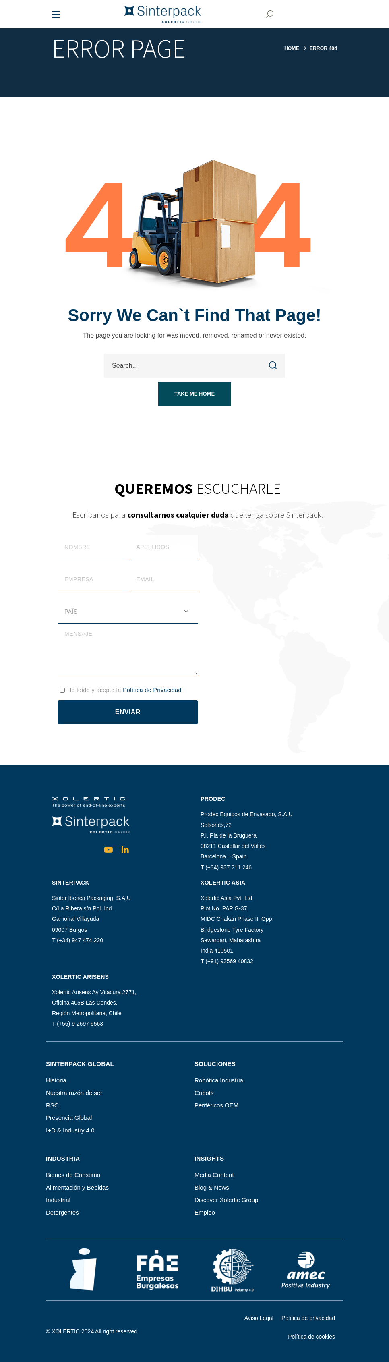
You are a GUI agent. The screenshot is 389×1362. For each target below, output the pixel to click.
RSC (52, 1105)
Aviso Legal (258, 1318)
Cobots (204, 1092)
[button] (269, 14)
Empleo (204, 1212)
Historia (56, 1080)
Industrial (58, 1199)
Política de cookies (311, 1336)
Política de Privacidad (152, 690)
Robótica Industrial (219, 1080)
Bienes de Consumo (73, 1174)
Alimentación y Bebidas (77, 1187)
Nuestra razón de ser (74, 1092)
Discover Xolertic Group (226, 1199)
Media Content (214, 1174)
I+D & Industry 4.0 (70, 1130)
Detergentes (62, 1212)
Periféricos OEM (216, 1105)
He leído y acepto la (124, 690)
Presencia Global (69, 1117)
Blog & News (211, 1187)
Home (290, 48)
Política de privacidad (308, 1318)
